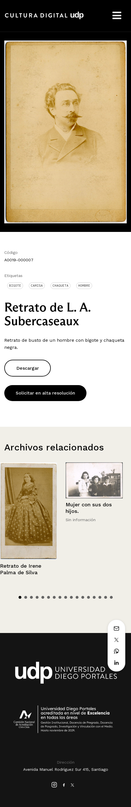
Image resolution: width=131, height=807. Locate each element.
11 (77, 597)
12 (82, 597)
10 (71, 597)
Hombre (84, 286)
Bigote (15, 286)
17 (111, 597)
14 (94, 597)
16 (105, 597)
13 (88, 597)
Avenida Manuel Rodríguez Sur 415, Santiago (65, 769)
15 (99, 597)
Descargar (27, 368)
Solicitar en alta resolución (45, 393)
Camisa (37, 286)
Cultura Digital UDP (44, 18)
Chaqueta (60, 286)
